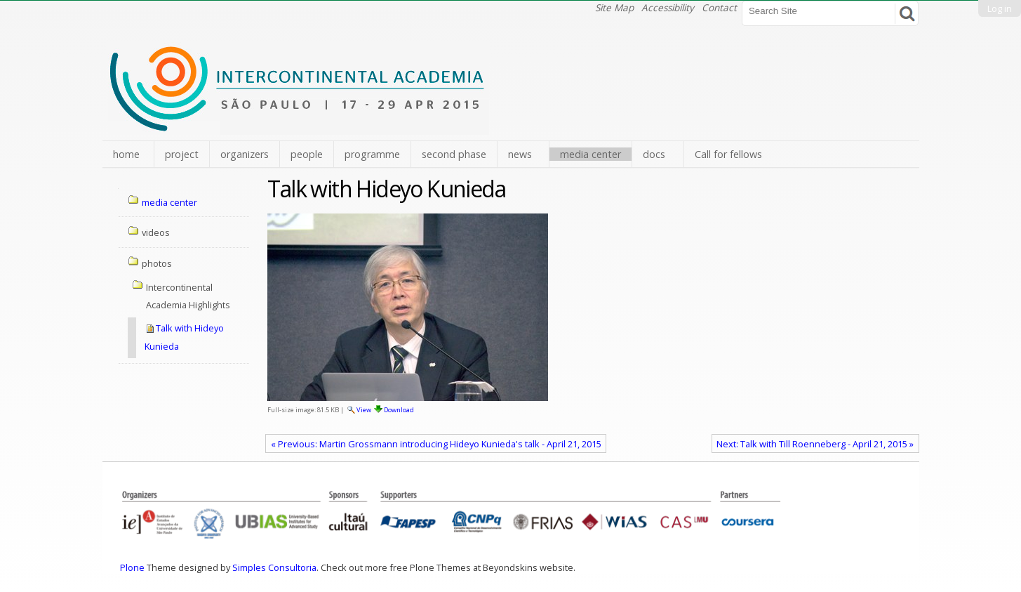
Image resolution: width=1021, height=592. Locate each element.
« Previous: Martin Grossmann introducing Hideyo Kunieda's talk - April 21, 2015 (436, 444)
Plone (132, 567)
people (307, 154)
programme (372, 154)
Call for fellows (728, 154)
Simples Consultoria (274, 567)
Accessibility (667, 7)
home (126, 154)
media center (590, 154)
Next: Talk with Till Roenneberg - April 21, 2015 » (815, 444)
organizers (244, 154)
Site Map (614, 7)
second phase (454, 154)
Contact (719, 7)
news (520, 154)
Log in (999, 8)
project (182, 154)
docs (654, 154)
